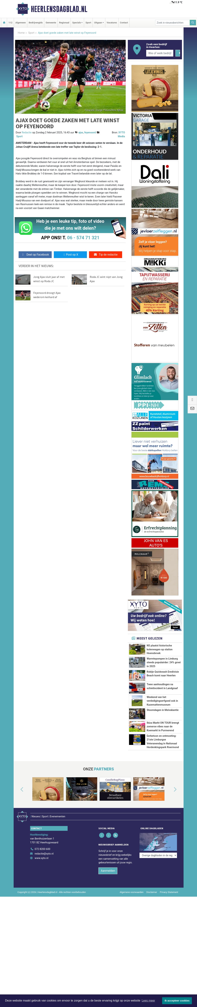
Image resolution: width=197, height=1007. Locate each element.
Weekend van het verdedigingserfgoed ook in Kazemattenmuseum (162, 701)
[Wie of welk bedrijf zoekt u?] (159, 53)
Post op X (70, 254)
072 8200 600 (42, 844)
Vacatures (112, 22)
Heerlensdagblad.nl (59, 9)
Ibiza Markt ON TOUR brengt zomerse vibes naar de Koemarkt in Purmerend (163, 726)
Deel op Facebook (35, 254)
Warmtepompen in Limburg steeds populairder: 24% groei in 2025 (164, 662)
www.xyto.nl (41, 853)
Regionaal (64, 22)
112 (10, 22)
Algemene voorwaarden (131, 887)
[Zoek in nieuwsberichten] (172, 22)
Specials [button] (76, 22)
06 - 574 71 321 (83, 237)
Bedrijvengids (36, 22)
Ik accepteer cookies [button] (177, 1000)
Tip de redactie (106, 254)
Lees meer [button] (148, 1000)
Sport (88, 22)
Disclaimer (151, 887)
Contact (124, 22)
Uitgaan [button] (98, 22)
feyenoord (90, 132)
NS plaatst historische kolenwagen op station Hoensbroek (160, 649)
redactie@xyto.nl (44, 848)
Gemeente (51, 22)
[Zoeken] (193, 22)
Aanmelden (108, 866)
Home (21, 32)
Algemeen (20, 22)
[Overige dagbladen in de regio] (158, 836)
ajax (80, 132)
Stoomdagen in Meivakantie (163, 710)
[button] (18, 790)
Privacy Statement (169, 887)
